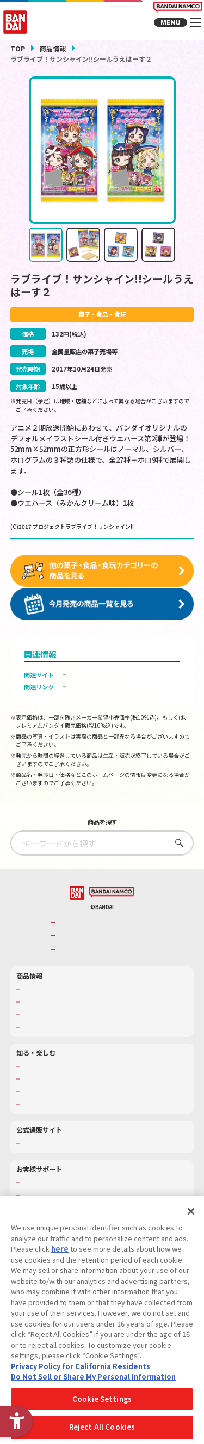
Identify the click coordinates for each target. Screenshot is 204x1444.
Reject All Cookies (102, 1427)
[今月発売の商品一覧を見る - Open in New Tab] (102, 612)
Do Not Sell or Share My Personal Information (93, 1376)
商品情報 (53, 48)
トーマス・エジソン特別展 (58, 1087)
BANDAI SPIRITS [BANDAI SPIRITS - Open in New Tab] (83, 957)
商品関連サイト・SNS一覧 (58, 1035)
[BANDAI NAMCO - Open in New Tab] (111, 900)
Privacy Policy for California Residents (80, 1366)
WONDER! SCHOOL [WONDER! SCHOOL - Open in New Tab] (48, 1074)
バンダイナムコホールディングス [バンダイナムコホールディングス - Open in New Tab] (105, 943)
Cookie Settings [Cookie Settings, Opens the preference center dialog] (102, 1399)
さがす (176, 851)
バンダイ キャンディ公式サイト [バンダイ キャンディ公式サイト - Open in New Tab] (114, 683)
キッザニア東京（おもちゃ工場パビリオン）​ (81, 1099)
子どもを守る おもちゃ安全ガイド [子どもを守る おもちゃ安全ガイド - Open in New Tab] (117, 695)
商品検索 (34, 997)
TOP (17, 48)
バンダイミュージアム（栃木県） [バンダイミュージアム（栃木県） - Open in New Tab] (67, 1112)
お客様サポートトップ (52, 1190)
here (60, 1248)
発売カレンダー (43, 1009)
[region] (102, 1320)
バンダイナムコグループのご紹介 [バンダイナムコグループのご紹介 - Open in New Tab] (105, 930)
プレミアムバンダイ (49, 1151)
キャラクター (40, 1022)
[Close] (191, 1211)
